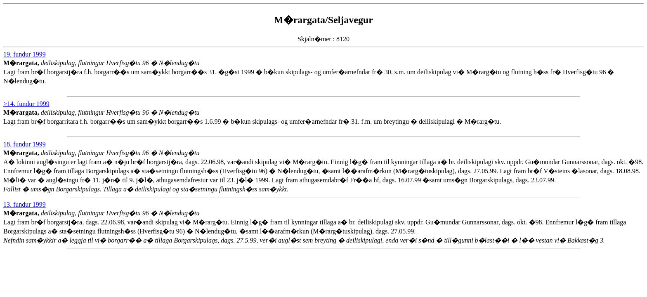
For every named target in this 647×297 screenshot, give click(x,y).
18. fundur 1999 (24, 144)
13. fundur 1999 (24, 204)
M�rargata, (22, 62)
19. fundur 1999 (24, 54)
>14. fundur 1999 (26, 103)
